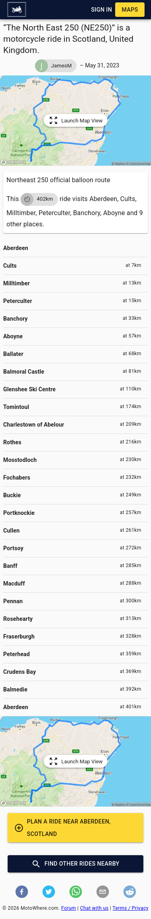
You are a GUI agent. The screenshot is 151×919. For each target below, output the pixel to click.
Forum (68, 908)
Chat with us (94, 908)
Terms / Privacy (131, 908)
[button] (16, 9)
